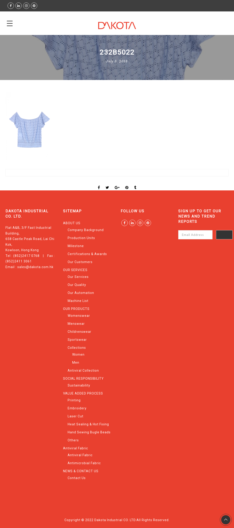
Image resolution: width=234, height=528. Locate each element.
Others (73, 440)
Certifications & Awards (87, 254)
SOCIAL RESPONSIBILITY (83, 378)
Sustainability (79, 385)
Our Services (78, 277)
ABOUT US (71, 223)
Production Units (81, 238)
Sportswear (77, 339)
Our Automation (81, 293)
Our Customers (80, 262)
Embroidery (77, 408)
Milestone (76, 246)
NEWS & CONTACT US (80, 471)
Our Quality (77, 285)
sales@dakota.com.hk (35, 267)
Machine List (78, 301)
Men (75, 362)
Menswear (76, 323)
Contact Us (77, 478)
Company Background (86, 230)
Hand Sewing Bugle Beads (89, 432)
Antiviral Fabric (75, 448)
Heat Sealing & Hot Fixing (88, 424)
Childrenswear (79, 331)
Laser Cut (75, 416)
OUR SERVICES (75, 270)
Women (78, 354)
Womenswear (79, 315)
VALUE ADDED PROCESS (83, 393)
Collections (77, 347)
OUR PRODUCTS (76, 309)
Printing (74, 400)
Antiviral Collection (83, 370)
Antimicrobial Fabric (84, 463)
